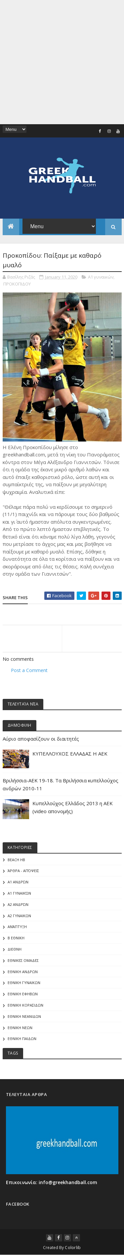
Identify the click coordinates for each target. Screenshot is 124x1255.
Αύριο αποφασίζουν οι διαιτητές (41, 738)
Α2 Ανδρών (18, 904)
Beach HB (16, 859)
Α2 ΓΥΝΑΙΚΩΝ (19, 915)
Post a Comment (29, 670)
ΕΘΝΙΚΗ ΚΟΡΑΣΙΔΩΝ (25, 1005)
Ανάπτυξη (17, 926)
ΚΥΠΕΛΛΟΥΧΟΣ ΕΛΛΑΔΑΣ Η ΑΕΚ (69, 753)
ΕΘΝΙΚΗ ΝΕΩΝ (20, 1027)
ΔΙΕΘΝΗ (14, 949)
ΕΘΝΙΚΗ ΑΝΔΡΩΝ (23, 971)
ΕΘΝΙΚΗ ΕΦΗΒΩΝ (23, 993)
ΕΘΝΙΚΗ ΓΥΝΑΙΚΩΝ (24, 982)
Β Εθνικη (16, 937)
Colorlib (73, 1247)
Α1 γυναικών (100, 277)
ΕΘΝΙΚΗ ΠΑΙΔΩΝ (22, 1038)
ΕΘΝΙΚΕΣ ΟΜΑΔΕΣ (23, 960)
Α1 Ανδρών (18, 881)
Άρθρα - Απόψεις (23, 870)
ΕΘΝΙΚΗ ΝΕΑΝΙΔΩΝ (24, 1016)
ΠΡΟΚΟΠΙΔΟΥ (17, 284)
